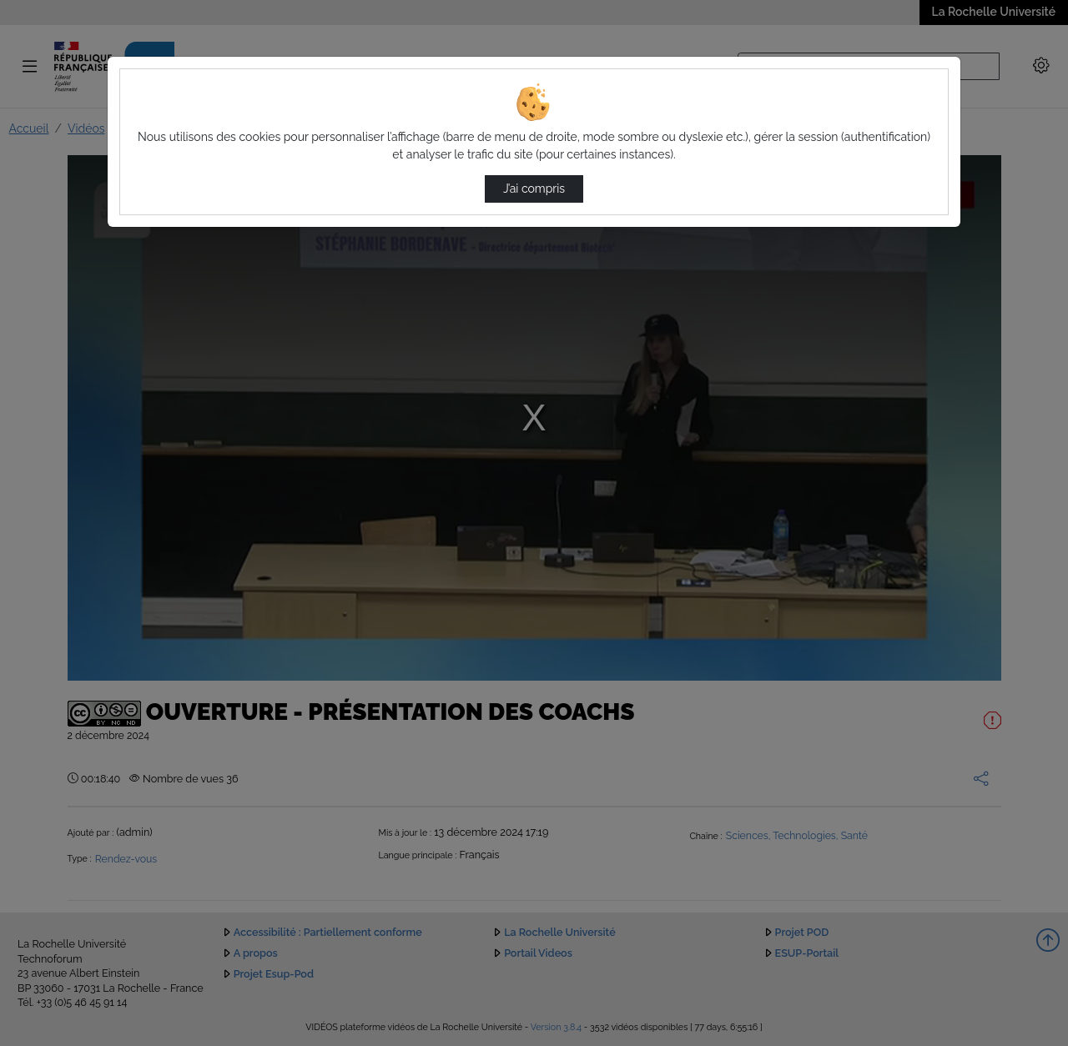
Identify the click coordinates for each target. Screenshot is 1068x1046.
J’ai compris (534, 188)
